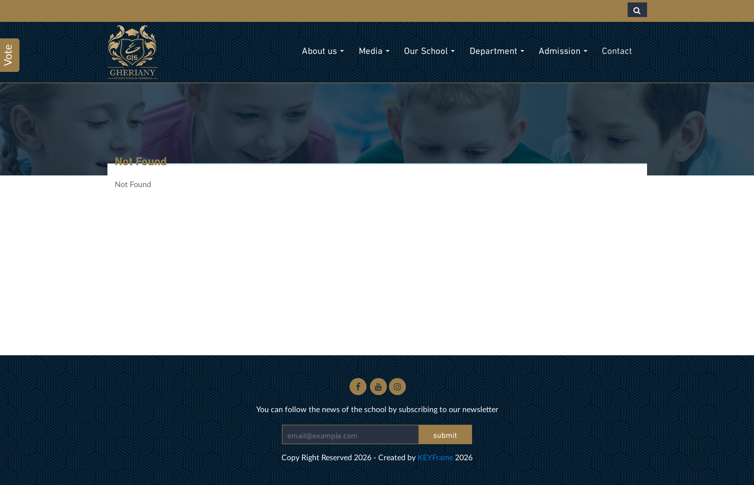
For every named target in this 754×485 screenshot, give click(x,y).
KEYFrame (435, 457)
